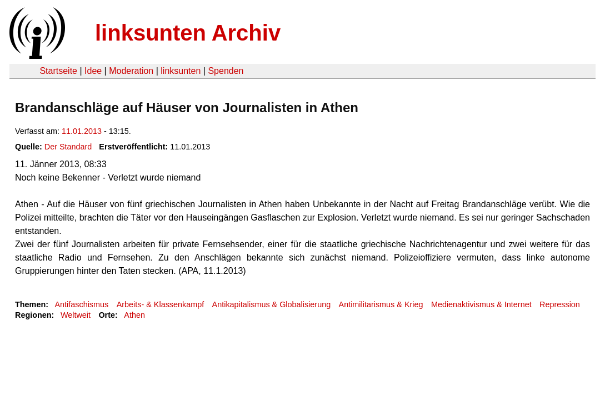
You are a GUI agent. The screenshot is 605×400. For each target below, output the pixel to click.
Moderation (131, 71)
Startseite (58, 71)
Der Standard (68, 146)
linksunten (181, 71)
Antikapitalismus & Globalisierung (271, 304)
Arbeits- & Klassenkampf (160, 304)
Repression (559, 304)
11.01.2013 (82, 131)
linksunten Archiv (188, 33)
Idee (93, 71)
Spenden (225, 71)
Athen (134, 315)
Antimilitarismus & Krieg (381, 304)
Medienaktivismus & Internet (481, 304)
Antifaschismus (81, 304)
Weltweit (76, 315)
